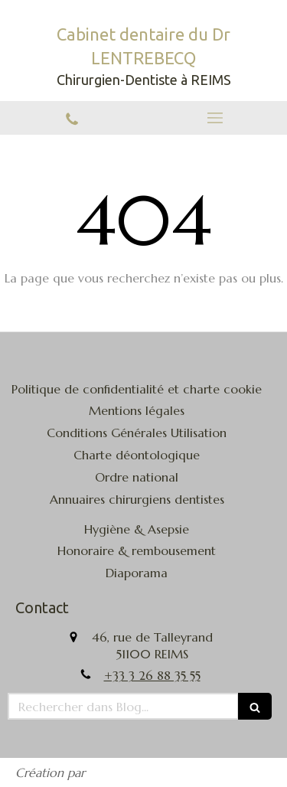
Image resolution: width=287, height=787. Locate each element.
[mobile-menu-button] (216, 118)
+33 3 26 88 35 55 (152, 675)
